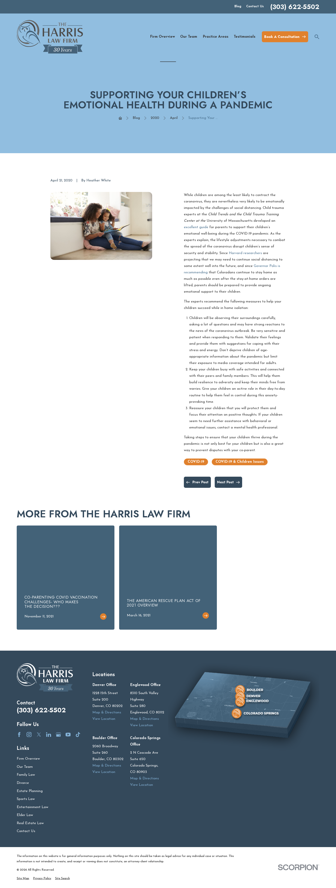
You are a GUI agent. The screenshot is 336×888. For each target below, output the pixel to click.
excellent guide (196, 227)
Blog (237, 6)
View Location (103, 719)
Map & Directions (106, 712)
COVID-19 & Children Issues (240, 462)
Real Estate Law (30, 823)
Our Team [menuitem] (188, 37)
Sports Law (26, 799)
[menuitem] (23, 878)
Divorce (23, 783)
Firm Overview (28, 759)
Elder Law (25, 815)
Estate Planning (30, 791)
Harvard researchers (245, 253)
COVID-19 (196, 462)
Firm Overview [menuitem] (162, 37)
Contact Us (255, 6)
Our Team (25, 767)
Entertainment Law (32, 807)
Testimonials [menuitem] (244, 37)
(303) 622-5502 (294, 7)
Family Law (26, 775)
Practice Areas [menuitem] (215, 37)
